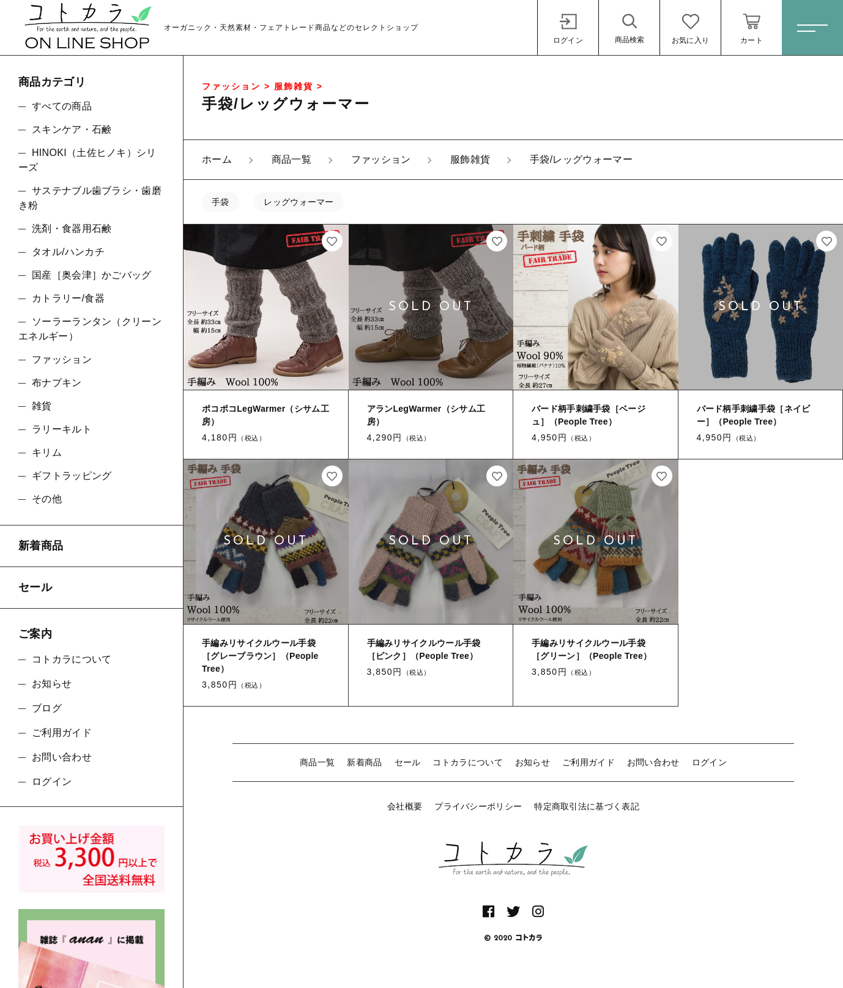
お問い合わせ (653, 762)
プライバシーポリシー (478, 806)
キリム (47, 452)
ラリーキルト (62, 429)
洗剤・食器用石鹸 (71, 228)
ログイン (709, 762)
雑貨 (42, 406)
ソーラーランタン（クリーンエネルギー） (90, 328)
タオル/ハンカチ (68, 252)
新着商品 (364, 762)
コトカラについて (467, 762)
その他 (47, 499)
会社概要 (404, 806)
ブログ (47, 708)
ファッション (62, 359)
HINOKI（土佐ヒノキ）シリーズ (87, 160)
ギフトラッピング (71, 475)
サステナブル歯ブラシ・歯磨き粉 (90, 197)
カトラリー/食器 (68, 298)
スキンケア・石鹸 (71, 129)
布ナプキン (57, 382)
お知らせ (532, 762)
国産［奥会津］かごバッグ (92, 275)
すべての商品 (62, 106)
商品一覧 (317, 762)
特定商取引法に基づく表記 (586, 806)
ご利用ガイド (588, 762)
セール (408, 762)
